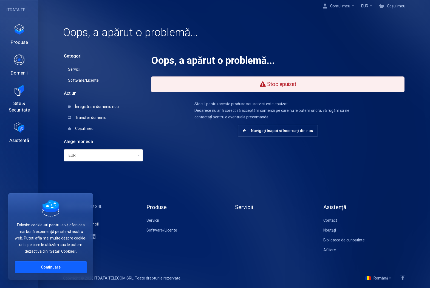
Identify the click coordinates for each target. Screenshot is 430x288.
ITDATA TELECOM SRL (18, 10)
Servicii (74, 69)
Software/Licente (83, 80)
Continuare (51, 267)
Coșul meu (81, 128)
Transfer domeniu (87, 117)
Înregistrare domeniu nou (93, 106)
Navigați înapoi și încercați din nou (278, 131)
